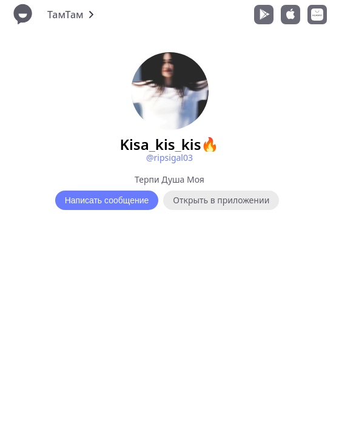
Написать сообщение (107, 200)
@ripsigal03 (169, 157)
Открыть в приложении (221, 200)
